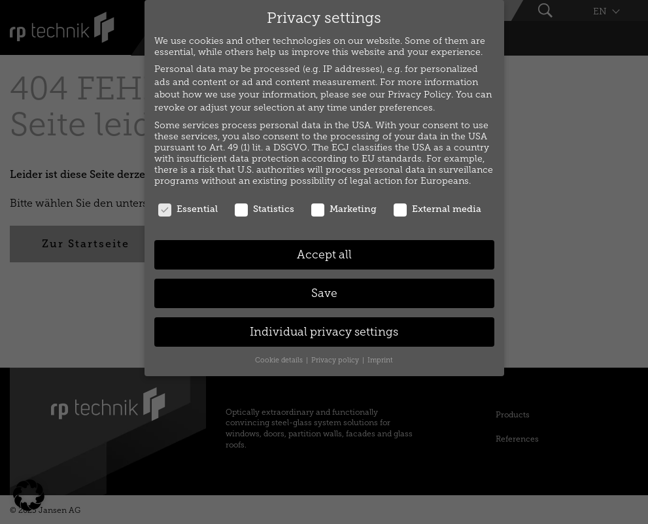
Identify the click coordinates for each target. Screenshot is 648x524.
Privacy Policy (419, 94)
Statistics (264, 209)
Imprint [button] (380, 360)
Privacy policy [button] (336, 360)
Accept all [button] (324, 255)
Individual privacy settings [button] (324, 332)
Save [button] (324, 293)
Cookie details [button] (280, 360)
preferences (406, 107)
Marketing (344, 209)
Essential (188, 209)
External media (437, 209)
